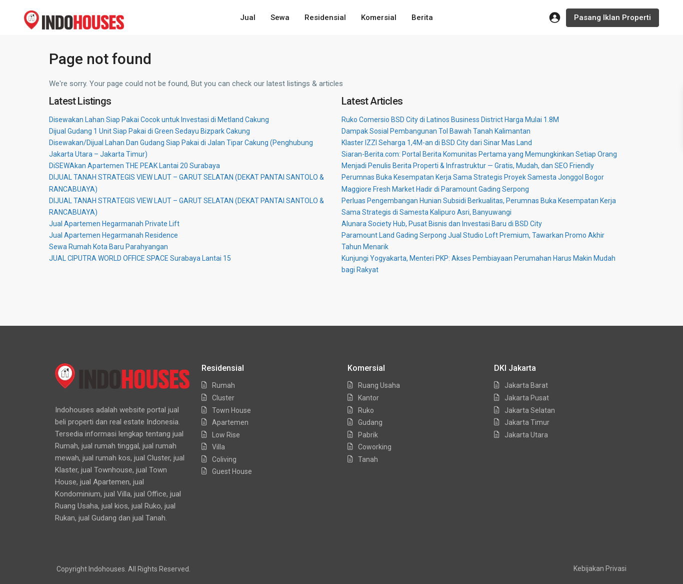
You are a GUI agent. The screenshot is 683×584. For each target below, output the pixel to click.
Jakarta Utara (526, 435)
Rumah (223, 385)
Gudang (370, 422)
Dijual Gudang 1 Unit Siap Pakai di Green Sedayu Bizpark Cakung (149, 131)
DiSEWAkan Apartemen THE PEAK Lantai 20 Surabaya (134, 166)
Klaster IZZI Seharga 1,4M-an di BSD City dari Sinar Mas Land (437, 143)
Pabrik (368, 435)
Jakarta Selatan (529, 410)
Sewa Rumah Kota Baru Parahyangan (108, 247)
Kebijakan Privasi (600, 568)
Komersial (378, 17)
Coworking (375, 447)
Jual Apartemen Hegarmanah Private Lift (114, 224)
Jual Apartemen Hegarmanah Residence (113, 235)
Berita (422, 17)
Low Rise (226, 435)
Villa (218, 447)
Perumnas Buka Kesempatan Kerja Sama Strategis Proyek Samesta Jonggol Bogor (473, 177)
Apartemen (230, 422)
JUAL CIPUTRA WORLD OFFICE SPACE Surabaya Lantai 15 (140, 258)
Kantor (368, 398)
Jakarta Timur (527, 422)
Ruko (366, 410)
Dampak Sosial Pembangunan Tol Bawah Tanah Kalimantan (436, 131)
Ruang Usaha (379, 385)
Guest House (232, 471)
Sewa (280, 17)
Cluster (223, 398)
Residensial (325, 17)
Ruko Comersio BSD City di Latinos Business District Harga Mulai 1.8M (450, 120)
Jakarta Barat (526, 385)
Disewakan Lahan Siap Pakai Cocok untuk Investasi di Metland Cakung (159, 120)
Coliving (224, 459)
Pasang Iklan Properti (612, 17)
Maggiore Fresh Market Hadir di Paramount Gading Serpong (435, 189)
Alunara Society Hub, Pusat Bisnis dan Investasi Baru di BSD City (442, 224)
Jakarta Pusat (526, 398)
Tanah (368, 459)
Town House (231, 410)
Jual (248, 17)
